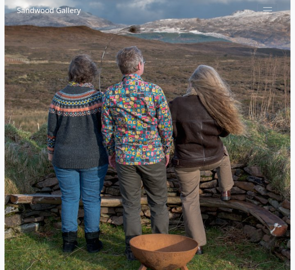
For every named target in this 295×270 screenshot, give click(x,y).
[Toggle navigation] (267, 10)
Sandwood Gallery (49, 10)
